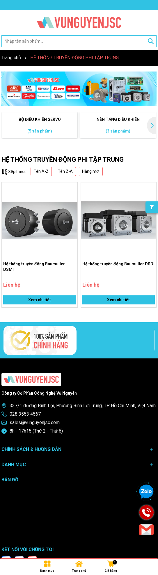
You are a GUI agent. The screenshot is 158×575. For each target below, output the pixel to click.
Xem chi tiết (39, 299)
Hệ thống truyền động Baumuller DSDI (118, 264)
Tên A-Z (41, 171)
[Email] (146, 529)
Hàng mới (91, 171)
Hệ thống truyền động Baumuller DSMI (34, 267)
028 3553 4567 (25, 414)
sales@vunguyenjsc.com (35, 422)
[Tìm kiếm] (150, 41)
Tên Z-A (65, 171)
